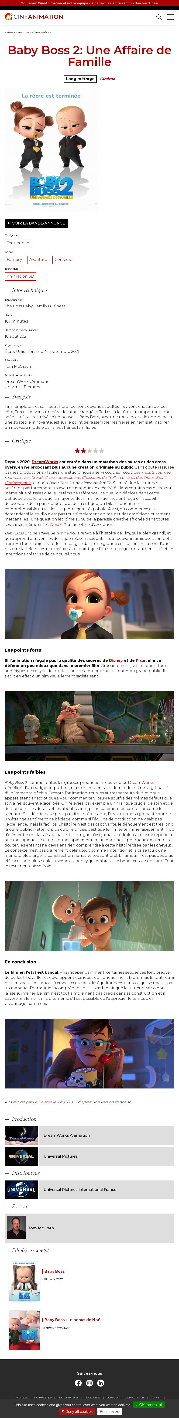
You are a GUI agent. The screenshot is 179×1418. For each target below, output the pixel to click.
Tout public (18, 243)
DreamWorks (141, 782)
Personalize (109, 1412)
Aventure (38, 259)
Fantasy (14, 259)
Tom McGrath (30, 1228)
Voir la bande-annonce (36, 223)
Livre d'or (113, 1397)
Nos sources (92, 1397)
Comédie (63, 259)
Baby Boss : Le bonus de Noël (73, 1320)
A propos (22, 1397)
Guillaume (43, 1102)
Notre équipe (43, 1397)
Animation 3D (20, 276)
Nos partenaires (68, 1397)
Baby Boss (55, 1271)
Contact (156, 1397)
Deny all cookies (77, 1412)
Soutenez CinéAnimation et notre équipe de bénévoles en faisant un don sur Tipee (89, 3)
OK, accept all (148, 1405)
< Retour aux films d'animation (28, 32)
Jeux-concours (135, 1397)
